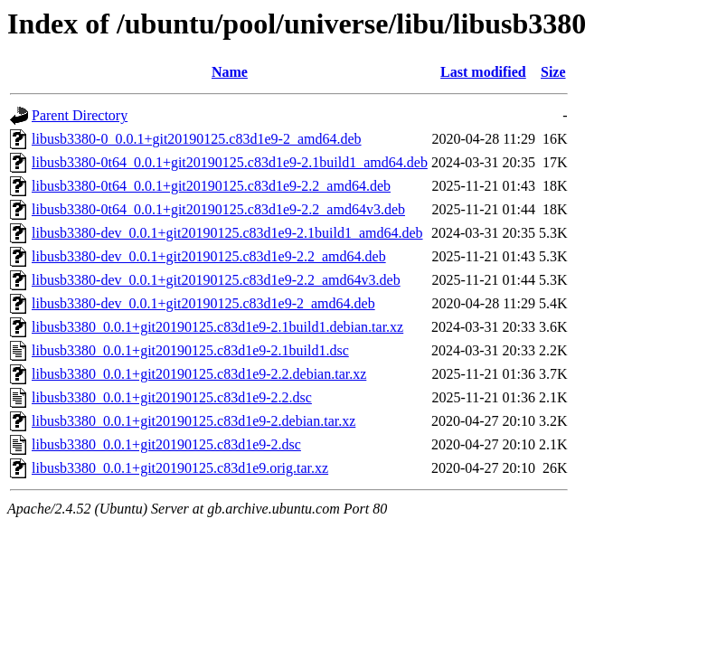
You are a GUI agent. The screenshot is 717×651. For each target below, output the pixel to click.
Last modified (483, 72)
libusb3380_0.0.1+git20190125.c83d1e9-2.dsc (166, 444)
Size (553, 72)
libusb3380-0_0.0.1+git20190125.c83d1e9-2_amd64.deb (197, 138)
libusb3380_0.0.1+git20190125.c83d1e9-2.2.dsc (172, 397)
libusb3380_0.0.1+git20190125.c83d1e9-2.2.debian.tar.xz (199, 374)
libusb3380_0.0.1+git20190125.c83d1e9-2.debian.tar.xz (193, 421)
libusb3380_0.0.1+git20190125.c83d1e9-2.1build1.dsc (190, 350)
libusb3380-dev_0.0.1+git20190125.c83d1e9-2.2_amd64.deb (209, 256)
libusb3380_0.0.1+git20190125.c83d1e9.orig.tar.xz (180, 468)
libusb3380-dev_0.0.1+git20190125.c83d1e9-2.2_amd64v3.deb (216, 280)
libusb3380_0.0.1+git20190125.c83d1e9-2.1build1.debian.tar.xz (217, 327)
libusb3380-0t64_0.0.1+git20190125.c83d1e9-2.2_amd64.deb (211, 185)
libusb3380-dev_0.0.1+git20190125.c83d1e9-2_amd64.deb (203, 303)
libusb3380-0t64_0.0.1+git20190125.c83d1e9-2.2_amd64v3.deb (218, 209)
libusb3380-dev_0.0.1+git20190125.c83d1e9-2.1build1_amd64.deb (227, 233)
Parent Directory (79, 115)
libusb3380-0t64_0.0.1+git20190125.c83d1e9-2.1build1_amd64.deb (230, 162)
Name (230, 72)
